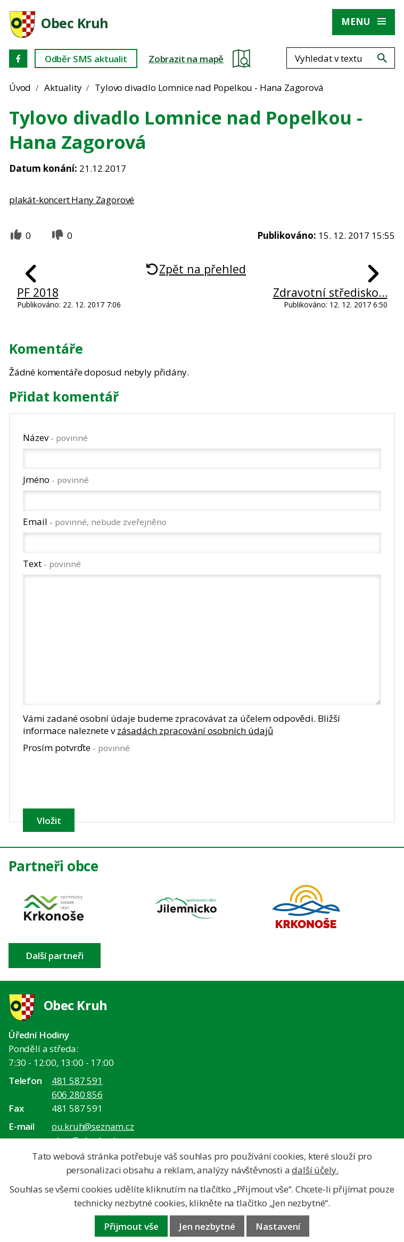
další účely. (315, 1170)
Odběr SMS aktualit (86, 59)
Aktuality (62, 87)
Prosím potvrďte (76, 747)
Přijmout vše (131, 1226)
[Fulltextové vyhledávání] (340, 58)
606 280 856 (77, 1094)
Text (52, 563)
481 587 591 (77, 1080)
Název (55, 437)
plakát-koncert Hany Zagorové (71, 200)
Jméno (56, 479)
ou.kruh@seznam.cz (93, 1126)
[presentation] (103, 781)
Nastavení (277, 1226)
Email (95, 521)
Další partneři (55, 955)
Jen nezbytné (207, 1226)
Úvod (20, 87)
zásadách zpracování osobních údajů (195, 730)
